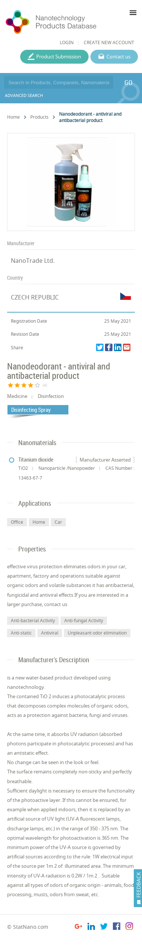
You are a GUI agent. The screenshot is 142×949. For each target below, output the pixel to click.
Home (13, 117)
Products (39, 117)
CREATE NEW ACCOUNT (109, 42)
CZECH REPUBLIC (35, 297)
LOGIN (67, 42)
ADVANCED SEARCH (24, 95)
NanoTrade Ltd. (33, 260)
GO (128, 82)
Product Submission (58, 56)
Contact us (118, 56)
